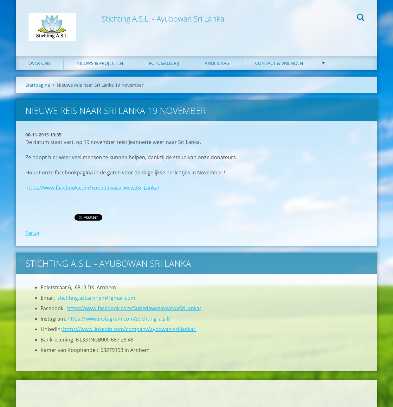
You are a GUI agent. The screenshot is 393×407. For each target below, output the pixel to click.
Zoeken (360, 18)
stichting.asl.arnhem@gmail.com (96, 297)
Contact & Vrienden (279, 63)
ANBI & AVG (217, 63)
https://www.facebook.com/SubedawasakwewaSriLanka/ (92, 187)
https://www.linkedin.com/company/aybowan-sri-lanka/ (129, 329)
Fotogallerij (164, 63)
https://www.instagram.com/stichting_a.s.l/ (119, 318)
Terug (32, 232)
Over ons (40, 63)
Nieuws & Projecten (99, 63)
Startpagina (37, 85)
